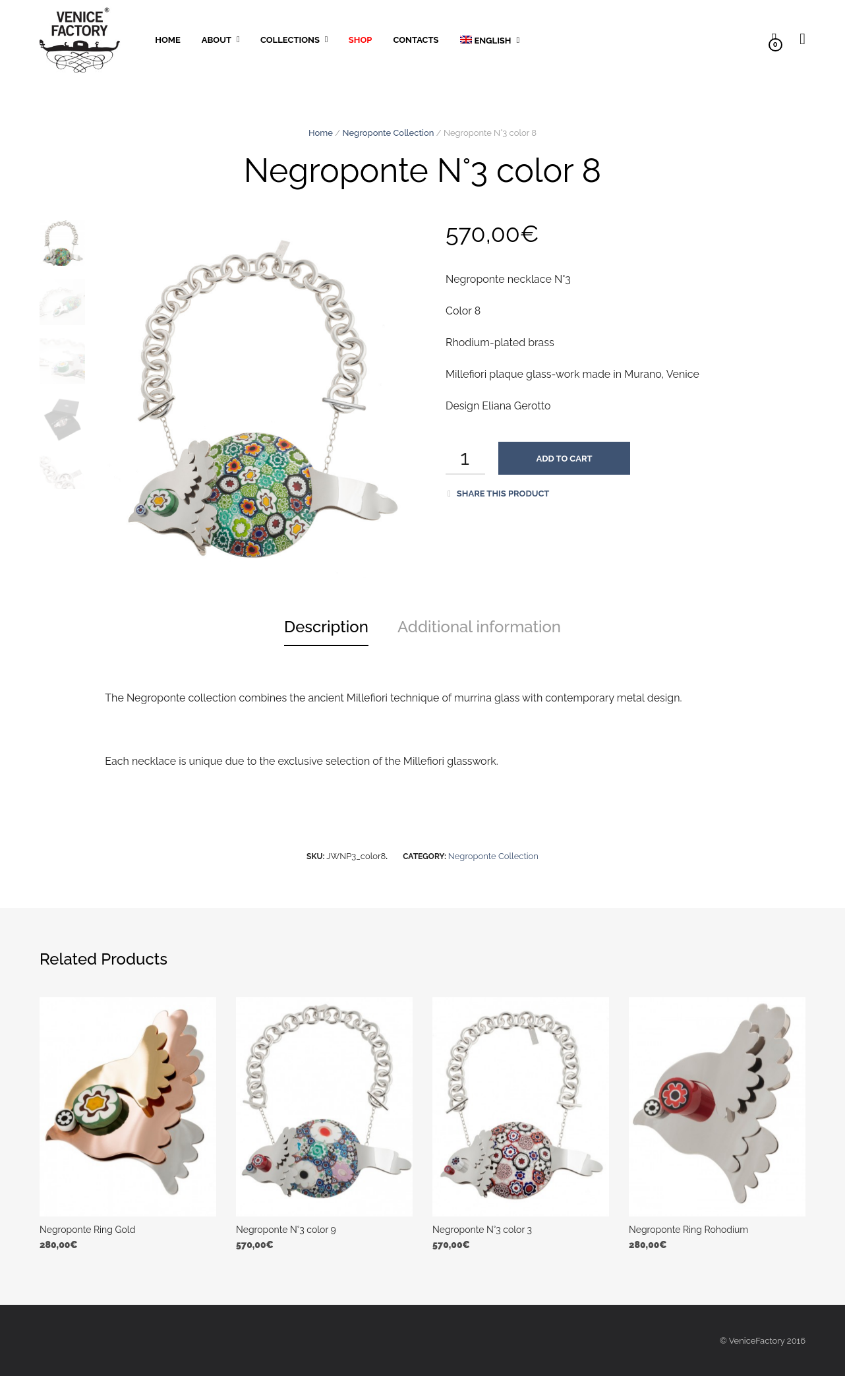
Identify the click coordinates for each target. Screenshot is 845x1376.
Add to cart (565, 459)
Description (326, 626)
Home (168, 40)
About (216, 40)
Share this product (498, 493)
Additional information (479, 626)
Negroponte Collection (388, 133)
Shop (360, 40)
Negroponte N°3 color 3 (482, 1229)
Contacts (415, 40)
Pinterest (577, 38)
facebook (606, 38)
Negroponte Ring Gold (87, 1229)
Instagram (548, 38)
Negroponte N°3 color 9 (286, 1229)
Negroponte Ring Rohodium (688, 1229)
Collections (290, 40)
